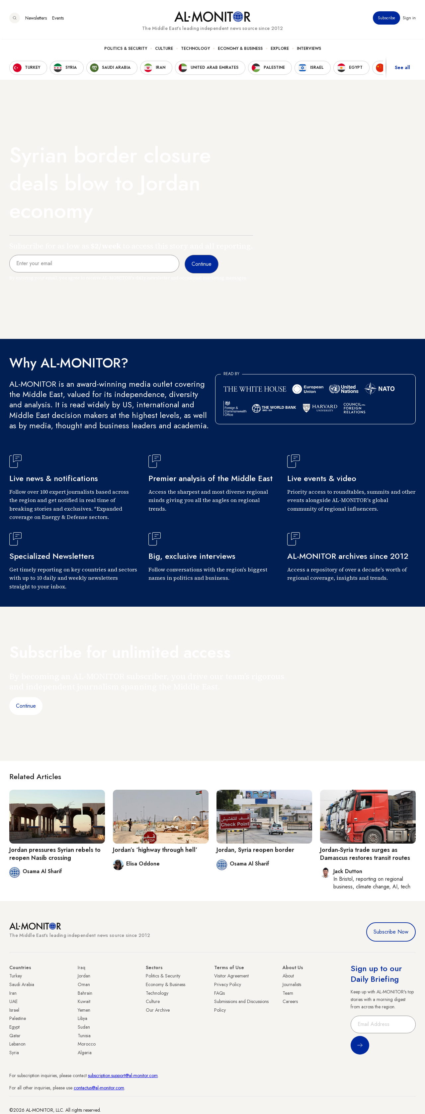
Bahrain (85, 993)
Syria (14, 1052)
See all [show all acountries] (402, 69)
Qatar (15, 1035)
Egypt (14, 1027)
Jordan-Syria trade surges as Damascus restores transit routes (365, 854)
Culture (164, 50)
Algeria (85, 1052)
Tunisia (84, 1035)
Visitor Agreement (231, 975)
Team (288, 993)
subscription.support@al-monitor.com (123, 1075)
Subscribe (386, 20)
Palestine (17, 1018)
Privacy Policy (227, 984)
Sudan (84, 1027)
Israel (14, 1010)
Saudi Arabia (21, 984)
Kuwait (84, 1001)
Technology (195, 50)
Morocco (87, 1044)
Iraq (81, 967)
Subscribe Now (391, 932)
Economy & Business (240, 50)
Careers (290, 1001)
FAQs (219, 993)
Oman (84, 984)
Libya (82, 1018)
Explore (280, 50)
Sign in (409, 20)
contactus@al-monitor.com (99, 1087)
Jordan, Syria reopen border (255, 850)
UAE (13, 1001)
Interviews (309, 50)
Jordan (84, 975)
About (288, 975)
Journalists (292, 984)
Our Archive (158, 1010)
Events (58, 19)
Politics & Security (125, 50)
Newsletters (36, 19)
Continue (26, 706)
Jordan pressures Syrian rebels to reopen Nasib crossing (55, 854)
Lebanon (17, 1044)
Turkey (15, 975)
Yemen (84, 1010)
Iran (13, 993)
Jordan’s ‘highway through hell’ (155, 850)
